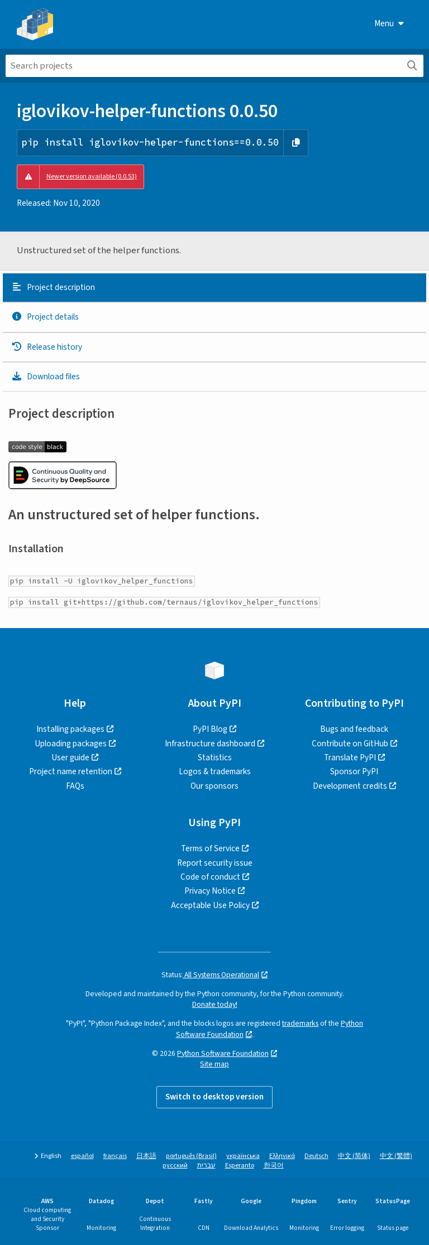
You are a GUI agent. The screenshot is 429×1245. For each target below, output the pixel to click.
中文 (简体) (354, 1156)
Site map (214, 1064)
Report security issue (214, 863)
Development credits (350, 786)
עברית (206, 1165)
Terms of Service (210, 848)
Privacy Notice (210, 891)
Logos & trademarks (215, 771)
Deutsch (316, 1156)
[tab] (214, 287)
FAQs (75, 786)
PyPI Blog (210, 729)
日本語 (146, 1156)
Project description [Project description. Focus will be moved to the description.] (53, 287)
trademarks (300, 1023)
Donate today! (214, 1004)
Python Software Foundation (223, 1053)
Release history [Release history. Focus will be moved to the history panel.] (46, 347)
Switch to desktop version (214, 1096)
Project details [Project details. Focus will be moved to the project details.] (45, 317)
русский (175, 1165)
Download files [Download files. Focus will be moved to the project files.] (45, 376)
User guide (70, 757)
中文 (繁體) (396, 1156)
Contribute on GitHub (350, 743)
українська (243, 1156)
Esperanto (239, 1165)
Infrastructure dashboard (210, 743)
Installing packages (70, 729)
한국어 (274, 1165)
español (82, 1156)
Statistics (215, 757)
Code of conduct (210, 877)
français (115, 1156)
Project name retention (70, 771)
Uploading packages (71, 743)
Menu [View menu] (389, 23)
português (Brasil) (191, 1156)
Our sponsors (214, 786)
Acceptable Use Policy (210, 905)
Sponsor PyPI (354, 771)
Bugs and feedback (354, 729)
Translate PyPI (350, 757)
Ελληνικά (282, 1156)
